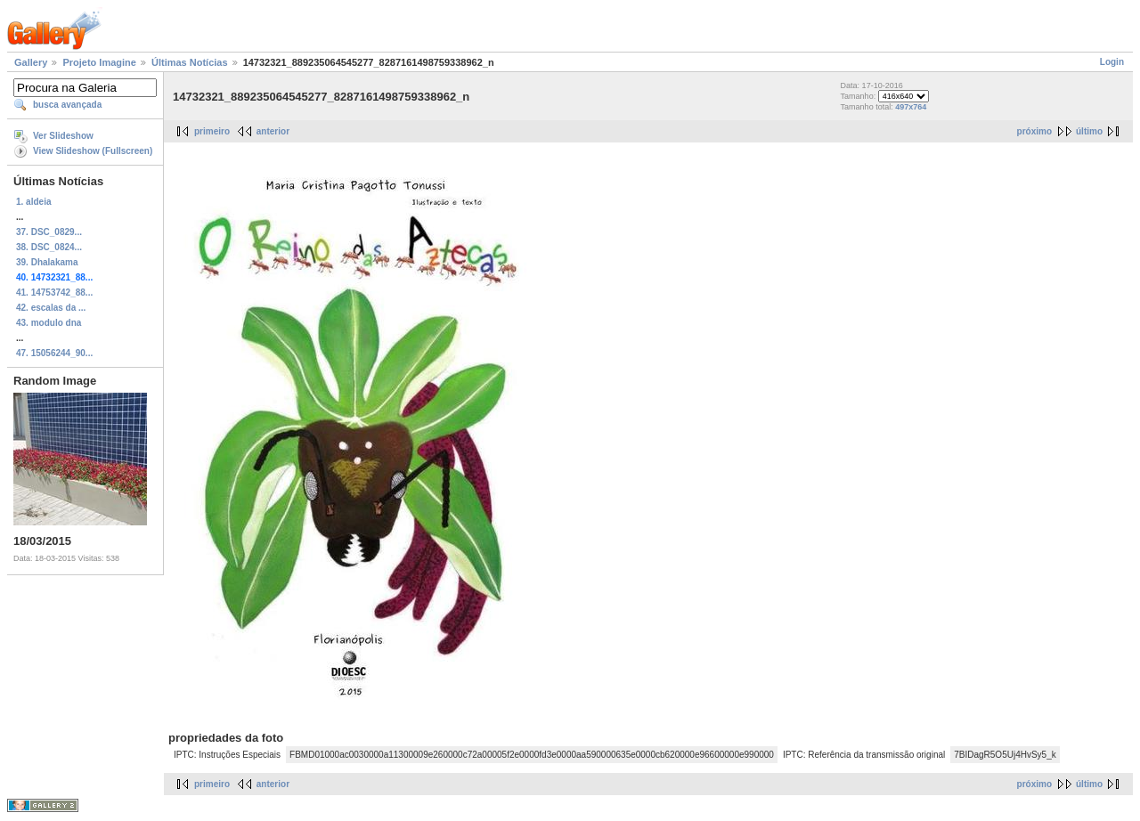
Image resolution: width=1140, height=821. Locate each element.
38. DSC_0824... (49, 247)
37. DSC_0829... (49, 232)
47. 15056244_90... (54, 353)
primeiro (212, 131)
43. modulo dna (48, 323)
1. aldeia (33, 202)
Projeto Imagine (99, 62)
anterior (272, 131)
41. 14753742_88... (54, 292)
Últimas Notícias (189, 62)
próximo (1034, 131)
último (1089, 131)
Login (1112, 62)
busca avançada (67, 105)
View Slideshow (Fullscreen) (92, 151)
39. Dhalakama (47, 262)
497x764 (910, 106)
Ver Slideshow (63, 136)
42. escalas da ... (51, 308)
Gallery (30, 62)
